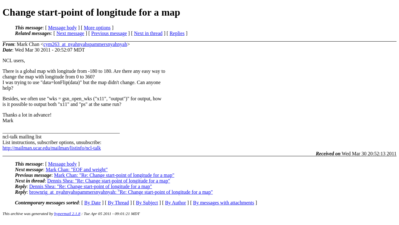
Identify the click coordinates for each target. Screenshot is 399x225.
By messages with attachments (223, 202)
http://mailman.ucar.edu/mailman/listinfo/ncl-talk (51, 148)
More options (97, 27)
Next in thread (148, 33)
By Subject (147, 202)
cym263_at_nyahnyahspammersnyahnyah (85, 44)
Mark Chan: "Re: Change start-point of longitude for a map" (114, 175)
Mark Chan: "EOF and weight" (77, 169)
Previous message (109, 33)
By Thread (118, 202)
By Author (175, 202)
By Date (92, 202)
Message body (62, 27)
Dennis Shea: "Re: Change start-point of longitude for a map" (108, 180)
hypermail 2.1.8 (67, 213)
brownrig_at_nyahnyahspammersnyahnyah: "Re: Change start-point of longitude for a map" (121, 192)
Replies (177, 33)
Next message (70, 33)
